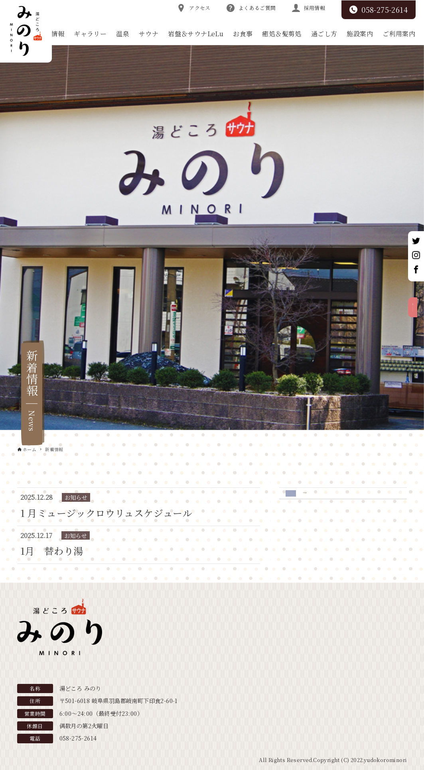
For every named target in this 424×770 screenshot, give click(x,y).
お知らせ (317, 498)
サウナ (148, 33)
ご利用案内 (399, 33)
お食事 (242, 33)
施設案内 (360, 33)
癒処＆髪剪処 (281, 33)
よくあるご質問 (251, 8)
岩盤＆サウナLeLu (195, 33)
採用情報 (308, 8)
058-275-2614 (378, 9)
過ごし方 (324, 33)
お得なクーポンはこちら (415, 339)
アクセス (194, 8)
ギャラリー (90, 33)
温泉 (122, 33)
